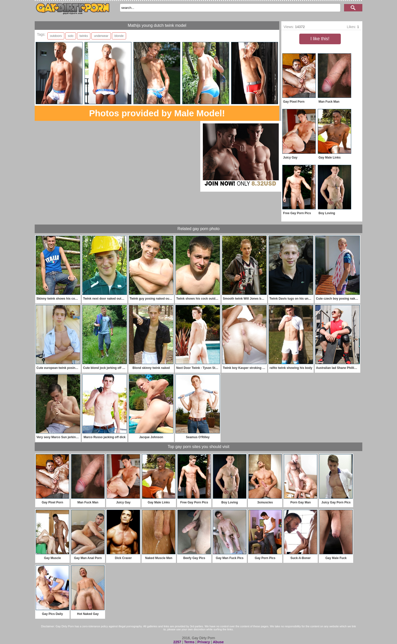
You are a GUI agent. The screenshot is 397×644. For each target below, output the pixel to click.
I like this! (319, 38)
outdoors (56, 36)
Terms (189, 642)
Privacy (203, 642)
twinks (84, 36)
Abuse (218, 642)
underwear (101, 36)
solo (70, 36)
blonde (119, 36)
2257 (177, 642)
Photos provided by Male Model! (157, 113)
